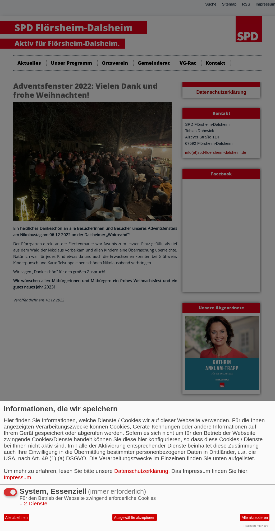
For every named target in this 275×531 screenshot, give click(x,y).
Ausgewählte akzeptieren (134, 517)
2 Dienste (33, 503)
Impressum (17, 477)
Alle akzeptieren (255, 517)
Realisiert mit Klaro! (256, 525)
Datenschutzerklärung (141, 471)
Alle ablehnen (16, 517)
